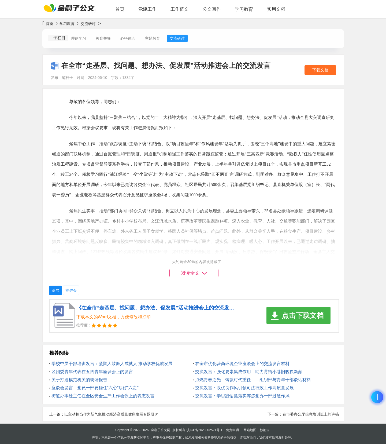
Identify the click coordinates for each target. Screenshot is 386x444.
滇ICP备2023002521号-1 (204, 430)
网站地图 (249, 430)
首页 (119, 9)
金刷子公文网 (160, 430)
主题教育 (152, 38)
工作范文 (179, 9)
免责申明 (232, 430)
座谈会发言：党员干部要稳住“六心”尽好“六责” (95, 387)
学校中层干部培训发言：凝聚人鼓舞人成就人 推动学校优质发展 (112, 363)
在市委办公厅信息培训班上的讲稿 (311, 414)
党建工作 (147, 9)
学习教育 (244, 9)
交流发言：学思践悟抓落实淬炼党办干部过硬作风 (242, 396)
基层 (55, 290)
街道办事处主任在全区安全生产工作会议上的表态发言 (102, 396)
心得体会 (127, 38)
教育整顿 (103, 38)
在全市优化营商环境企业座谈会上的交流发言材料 (242, 363)
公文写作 (212, 9)
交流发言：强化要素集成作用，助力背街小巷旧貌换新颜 (248, 371)
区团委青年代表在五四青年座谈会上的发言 (92, 371)
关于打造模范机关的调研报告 (79, 379)
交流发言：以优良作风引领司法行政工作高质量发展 (244, 387)
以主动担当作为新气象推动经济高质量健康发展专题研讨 (111, 414)
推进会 (71, 290)
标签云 (264, 430)
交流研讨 (88, 23)
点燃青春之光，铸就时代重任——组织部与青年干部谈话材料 (253, 379)
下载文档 (320, 70)
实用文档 (276, 9)
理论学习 (78, 38)
